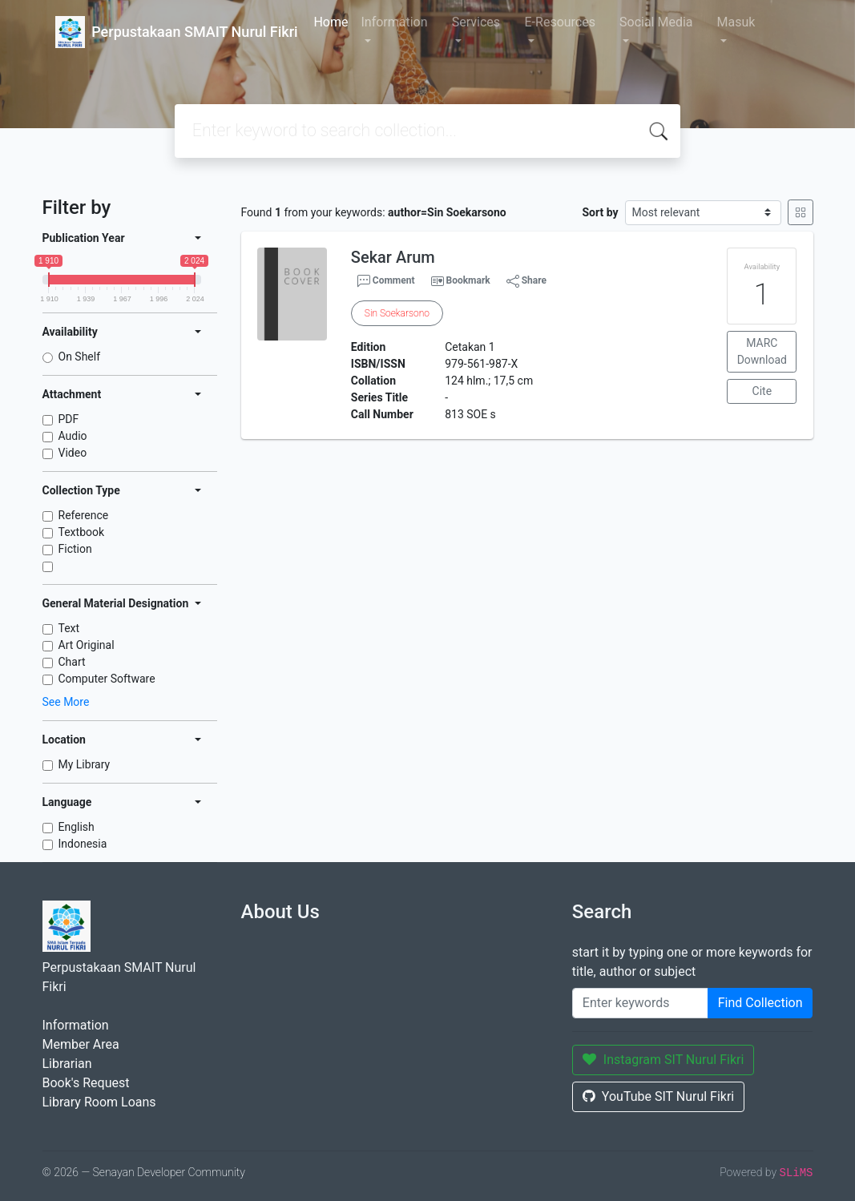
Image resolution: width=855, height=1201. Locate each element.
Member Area (80, 1044)
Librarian (67, 1063)
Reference (83, 515)
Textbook (81, 532)
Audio (72, 435)
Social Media (656, 22)
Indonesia (82, 843)
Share (526, 281)
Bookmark (468, 280)
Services (476, 22)
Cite (762, 391)
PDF (68, 419)
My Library (84, 764)
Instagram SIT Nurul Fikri (663, 1059)
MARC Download (762, 351)
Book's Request (86, 1082)
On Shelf (79, 356)
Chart (72, 661)
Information (394, 22)
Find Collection (760, 1002)
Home (330, 22)
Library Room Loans (99, 1102)
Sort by (600, 212)
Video (72, 452)
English (76, 826)
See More (66, 701)
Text (69, 628)
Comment (386, 281)
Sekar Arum (393, 257)
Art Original (86, 645)
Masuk (736, 22)
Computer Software (106, 678)
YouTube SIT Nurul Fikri (658, 1096)
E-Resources (560, 22)
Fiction (75, 548)
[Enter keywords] (640, 1003)
